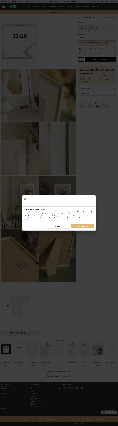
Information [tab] (59, 204)
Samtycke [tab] (34, 204)
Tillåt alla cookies (82, 226)
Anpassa (58, 226)
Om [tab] (84, 204)
